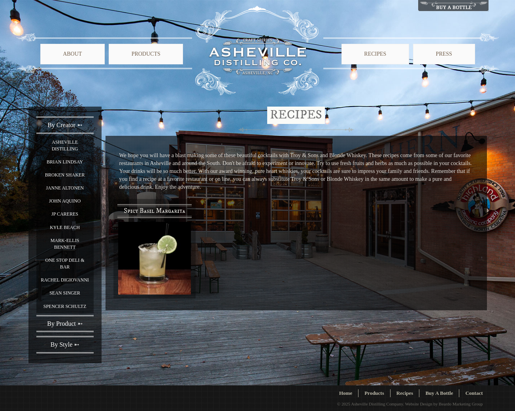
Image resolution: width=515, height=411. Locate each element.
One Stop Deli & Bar (65, 263)
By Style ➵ (65, 344)
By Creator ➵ (64, 125)
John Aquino (65, 201)
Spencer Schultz (65, 306)
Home (345, 393)
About (72, 54)
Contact (474, 393)
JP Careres (64, 214)
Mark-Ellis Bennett (65, 244)
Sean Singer (64, 293)
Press (444, 54)
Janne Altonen (65, 188)
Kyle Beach (65, 227)
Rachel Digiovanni (65, 280)
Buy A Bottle (439, 393)
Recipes (375, 54)
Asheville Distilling (65, 145)
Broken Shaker (65, 175)
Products (146, 54)
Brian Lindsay (65, 162)
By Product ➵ (64, 323)
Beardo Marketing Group (461, 404)
